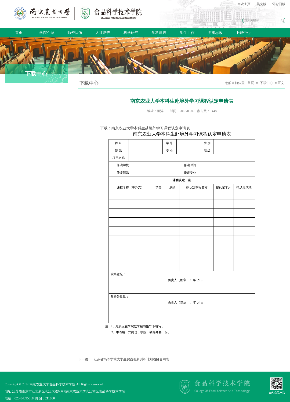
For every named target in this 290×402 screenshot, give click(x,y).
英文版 (261, 4)
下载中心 (243, 33)
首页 (18, 33)
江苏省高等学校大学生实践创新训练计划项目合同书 (123, 359)
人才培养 (102, 33)
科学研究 (130, 33)
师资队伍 (74, 33)
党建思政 (215, 33)
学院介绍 (46, 33)
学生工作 (187, 33)
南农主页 (243, 4)
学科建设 (159, 33)
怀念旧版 (278, 4)
